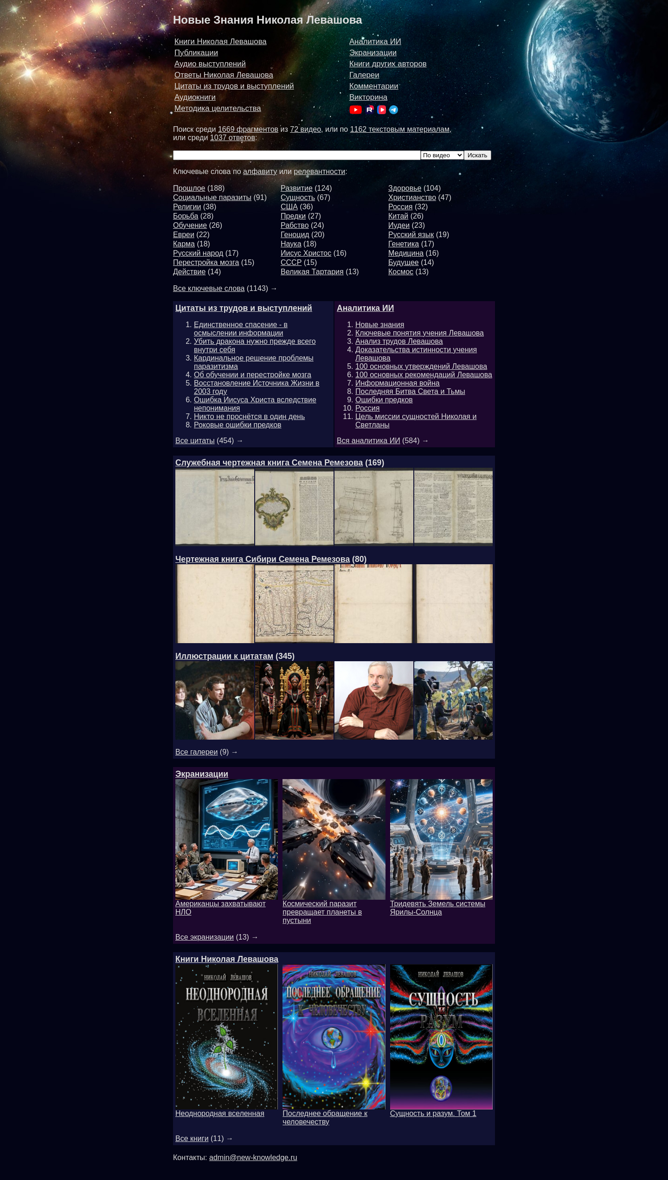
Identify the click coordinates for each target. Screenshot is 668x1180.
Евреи (183, 235)
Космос (400, 272)
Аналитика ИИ (375, 41)
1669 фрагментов (248, 129)
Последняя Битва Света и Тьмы (410, 391)
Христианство (412, 197)
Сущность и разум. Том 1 (441, 1110)
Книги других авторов (388, 63)
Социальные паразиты (212, 197)
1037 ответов (232, 138)
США (289, 207)
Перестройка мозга (206, 262)
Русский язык (411, 235)
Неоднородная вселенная (226, 1110)
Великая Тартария (312, 272)
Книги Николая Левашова (220, 41)
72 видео (305, 129)
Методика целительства (217, 108)
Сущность (298, 197)
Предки (293, 216)
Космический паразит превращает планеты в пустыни (334, 908)
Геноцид (295, 235)
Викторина (368, 97)
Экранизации (373, 52)
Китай (398, 216)
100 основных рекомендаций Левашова (423, 375)
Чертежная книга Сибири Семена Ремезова (262, 559)
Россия (400, 207)
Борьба (185, 216)
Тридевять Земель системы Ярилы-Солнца (441, 904)
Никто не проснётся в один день (249, 416)
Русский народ (198, 253)
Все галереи (196, 752)
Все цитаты (195, 441)
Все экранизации (204, 937)
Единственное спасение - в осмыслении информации (241, 329)
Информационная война (397, 383)
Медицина (406, 253)
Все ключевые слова (208, 288)
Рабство (295, 225)
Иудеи (399, 225)
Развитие (297, 188)
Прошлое (189, 188)
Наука (291, 244)
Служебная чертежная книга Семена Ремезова (269, 462)
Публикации (196, 52)
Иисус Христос (306, 253)
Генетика (403, 244)
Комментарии (373, 86)
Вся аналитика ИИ (368, 441)
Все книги (192, 1138)
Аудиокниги (195, 97)
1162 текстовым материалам (400, 129)
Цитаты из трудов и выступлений (234, 86)
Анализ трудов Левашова (399, 341)
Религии (187, 207)
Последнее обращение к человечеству (334, 1114)
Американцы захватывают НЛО (226, 904)
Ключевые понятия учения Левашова (419, 333)
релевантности (319, 171)
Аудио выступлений (210, 63)
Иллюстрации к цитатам (224, 656)
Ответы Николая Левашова (223, 75)
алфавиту (260, 171)
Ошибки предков (384, 400)
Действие (189, 272)
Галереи (364, 75)
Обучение (190, 225)
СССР (291, 262)
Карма (184, 244)
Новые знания (379, 325)
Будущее (403, 262)
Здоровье (404, 188)
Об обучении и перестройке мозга (252, 375)
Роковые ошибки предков (238, 425)
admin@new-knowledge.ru (253, 1157)
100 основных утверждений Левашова (421, 366)
